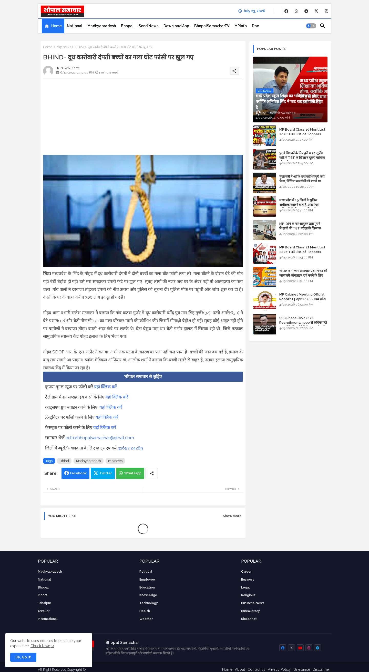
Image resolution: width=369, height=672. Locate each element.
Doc (255, 26)
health (144, 611)
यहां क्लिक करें (105, 386)
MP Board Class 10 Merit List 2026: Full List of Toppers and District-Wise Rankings (302, 134)
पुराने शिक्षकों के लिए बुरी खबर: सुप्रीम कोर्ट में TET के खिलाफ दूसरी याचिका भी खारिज (302, 157)
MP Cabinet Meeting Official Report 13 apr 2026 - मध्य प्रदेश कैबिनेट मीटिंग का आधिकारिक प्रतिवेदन (302, 299)
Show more (232, 516)
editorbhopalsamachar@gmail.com (100, 437)
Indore (43, 595)
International (48, 619)
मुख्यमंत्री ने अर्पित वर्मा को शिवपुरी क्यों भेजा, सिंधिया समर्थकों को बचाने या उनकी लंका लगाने (301, 181)
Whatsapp (132, 473)
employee (147, 579)
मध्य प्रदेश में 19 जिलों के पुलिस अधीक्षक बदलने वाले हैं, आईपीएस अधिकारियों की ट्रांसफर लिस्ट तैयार (299, 204)
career (246, 571)
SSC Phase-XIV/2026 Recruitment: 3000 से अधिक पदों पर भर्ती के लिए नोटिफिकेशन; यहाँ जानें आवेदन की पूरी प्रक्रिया (303, 325)
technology (148, 603)
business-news (252, 603)
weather (146, 619)
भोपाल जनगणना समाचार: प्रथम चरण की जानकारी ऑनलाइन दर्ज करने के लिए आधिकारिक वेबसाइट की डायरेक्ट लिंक (303, 275)
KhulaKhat (249, 619)
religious (248, 595)
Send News (148, 26)
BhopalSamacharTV (211, 26)
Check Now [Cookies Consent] (40, 646)
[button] (311, 25)
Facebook (78, 473)
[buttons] (286, 11)
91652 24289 (130, 447)
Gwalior (43, 611)
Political (145, 571)
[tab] (53, 26)
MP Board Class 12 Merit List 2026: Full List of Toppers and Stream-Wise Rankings (302, 251)
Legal (245, 587)
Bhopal (127, 26)
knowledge (148, 595)
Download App (176, 26)
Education (147, 587)
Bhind (64, 461)
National (74, 26)
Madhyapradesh (101, 26)
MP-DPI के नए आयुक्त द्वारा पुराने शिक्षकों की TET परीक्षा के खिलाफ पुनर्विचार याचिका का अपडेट (300, 228)
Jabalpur (44, 603)
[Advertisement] (143, 119)
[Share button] (152, 473)
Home (56, 26)
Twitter (105, 473)
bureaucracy (250, 611)
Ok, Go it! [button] (23, 657)
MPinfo (240, 26)
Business (247, 579)
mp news (64, 47)
